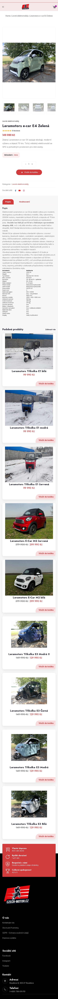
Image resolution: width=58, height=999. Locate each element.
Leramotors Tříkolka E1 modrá (29, 438)
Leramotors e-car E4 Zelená (41, 16)
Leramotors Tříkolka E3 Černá (29, 721)
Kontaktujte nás (8, 923)
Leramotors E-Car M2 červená (29, 551)
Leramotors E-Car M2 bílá (29, 608)
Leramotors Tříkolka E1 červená (29, 495)
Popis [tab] (8, 201)
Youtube (5, 966)
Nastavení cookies (7, 942)
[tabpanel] (29, 271)
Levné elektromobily (20, 16)
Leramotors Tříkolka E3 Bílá (29, 834)
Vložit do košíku (46, 394)
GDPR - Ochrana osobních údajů (15, 933)
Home (8, 16)
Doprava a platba (9, 938)
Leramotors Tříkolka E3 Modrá (29, 778)
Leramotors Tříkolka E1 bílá (29, 381)
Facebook (6, 956)
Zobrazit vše (50, 329)
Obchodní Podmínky (10, 928)
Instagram (6, 961)
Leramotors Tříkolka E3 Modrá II (29, 664)
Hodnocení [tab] (24, 201)
